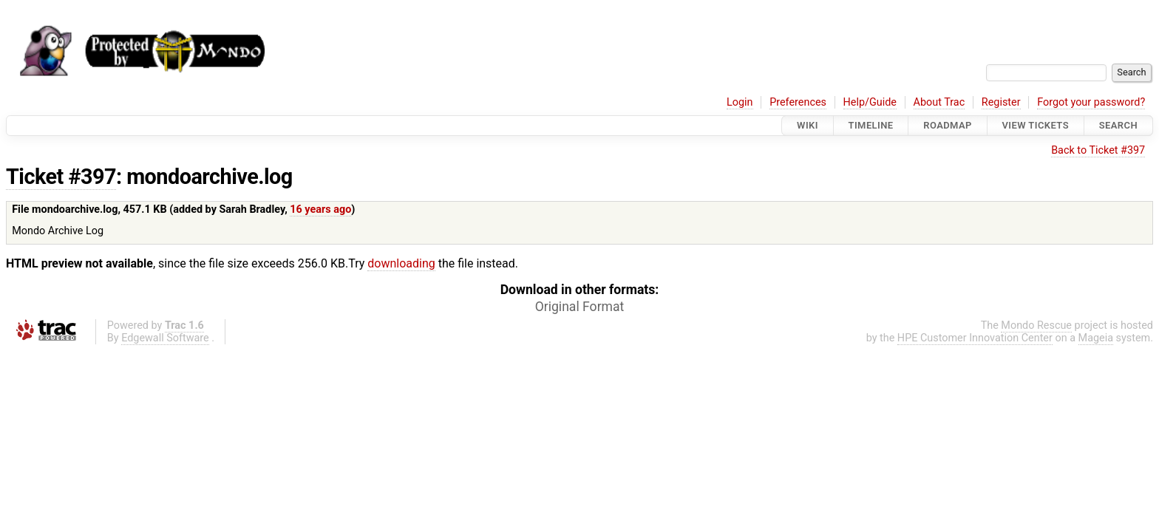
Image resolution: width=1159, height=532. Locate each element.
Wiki (807, 125)
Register (1001, 102)
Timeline (871, 125)
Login (740, 102)
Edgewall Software (165, 338)
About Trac (939, 102)
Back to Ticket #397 (1098, 150)
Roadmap (947, 125)
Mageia (1095, 338)
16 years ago (320, 209)
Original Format (580, 306)
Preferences (797, 102)
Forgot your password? (1091, 102)
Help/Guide (870, 102)
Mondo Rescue (1036, 325)
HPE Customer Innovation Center (975, 338)
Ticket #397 (61, 176)
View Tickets (1035, 125)
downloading (401, 263)
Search (1118, 125)
